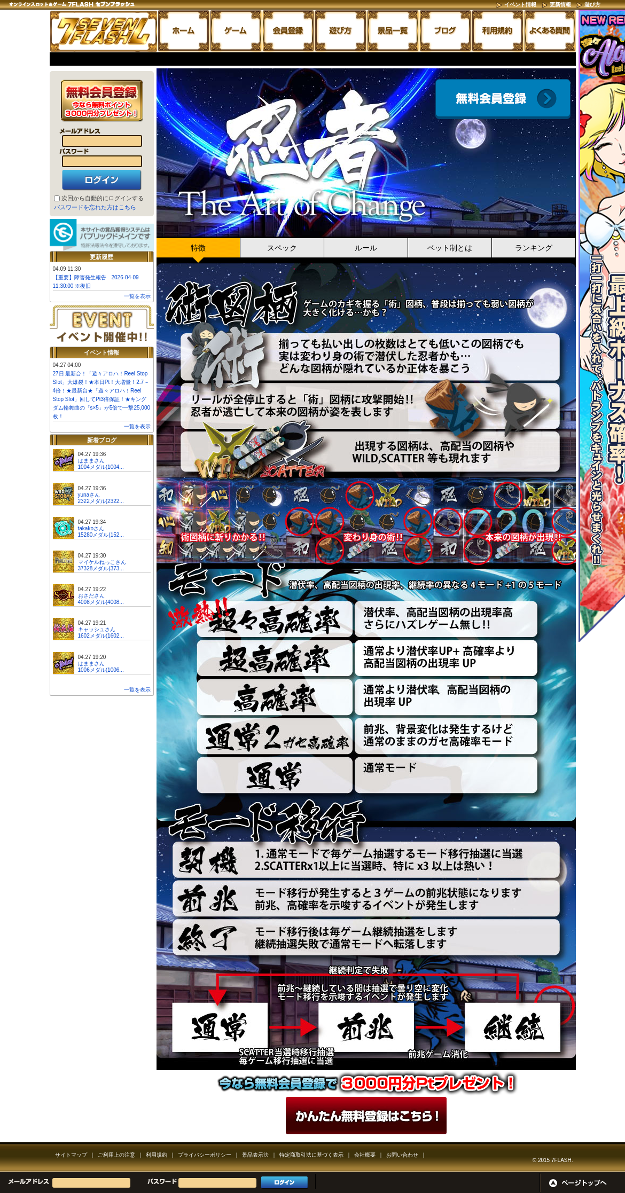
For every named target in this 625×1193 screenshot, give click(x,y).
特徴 (198, 248)
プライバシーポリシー (204, 1155)
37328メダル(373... (101, 568)
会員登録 (503, 99)
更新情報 (560, 4)
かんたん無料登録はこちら (366, 1115)
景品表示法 (255, 1155)
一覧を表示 (137, 296)
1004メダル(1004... (101, 467)
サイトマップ (71, 1155)
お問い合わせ (402, 1155)
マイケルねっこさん (102, 562)
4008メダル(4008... (101, 602)
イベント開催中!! (102, 325)
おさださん (91, 596)
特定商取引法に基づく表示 (311, 1155)
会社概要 (365, 1155)
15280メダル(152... (101, 535)
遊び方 (592, 4)
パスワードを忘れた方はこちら (95, 207)
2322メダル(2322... (101, 501)
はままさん (91, 461)
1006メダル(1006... (101, 670)
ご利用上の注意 (116, 1155)
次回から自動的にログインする (102, 198)
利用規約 (156, 1155)
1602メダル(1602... (101, 636)
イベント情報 (520, 4)
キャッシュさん (96, 629)
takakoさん (91, 528)
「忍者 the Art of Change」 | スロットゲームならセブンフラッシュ (104, 31)
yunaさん (89, 495)
